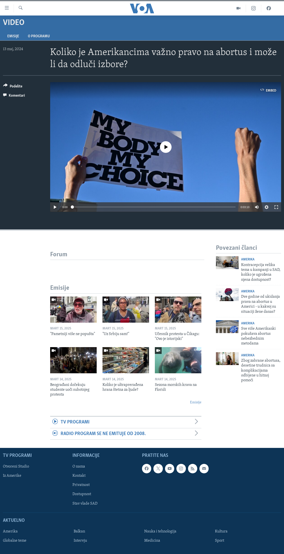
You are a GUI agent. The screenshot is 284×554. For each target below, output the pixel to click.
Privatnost (81, 485)
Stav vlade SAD (84, 503)
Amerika (247, 259)
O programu (39, 36)
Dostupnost (81, 494)
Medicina (152, 541)
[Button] (12, 87)
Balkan (79, 531)
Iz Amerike (12, 476)
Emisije (13, 36)
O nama (78, 466)
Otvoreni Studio (16, 466)
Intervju (80, 541)
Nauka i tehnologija (160, 531)
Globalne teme (14, 541)
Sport (219, 541)
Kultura (221, 531)
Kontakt (79, 476)
